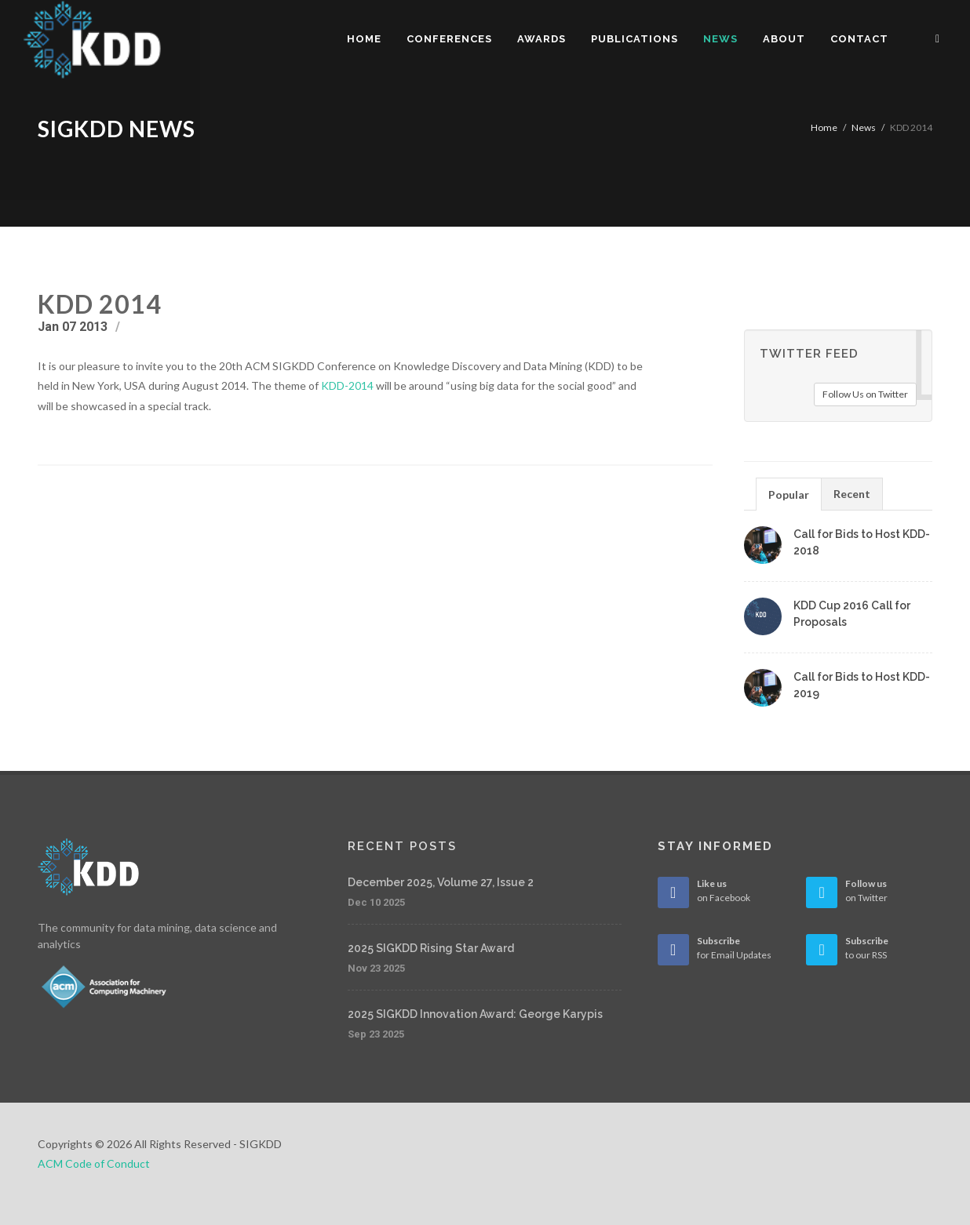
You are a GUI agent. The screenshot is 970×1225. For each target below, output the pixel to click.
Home (824, 127)
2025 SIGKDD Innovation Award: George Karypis (475, 1014)
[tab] (789, 494)
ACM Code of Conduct (94, 1163)
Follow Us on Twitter (865, 394)
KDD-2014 (347, 385)
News (863, 127)
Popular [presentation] (788, 494)
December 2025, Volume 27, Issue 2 (441, 882)
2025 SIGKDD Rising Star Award (431, 948)
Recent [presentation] (851, 493)
